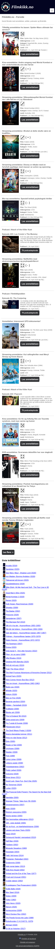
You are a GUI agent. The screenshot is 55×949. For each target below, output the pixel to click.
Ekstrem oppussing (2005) (16, 812)
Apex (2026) (10, 808)
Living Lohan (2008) (13, 759)
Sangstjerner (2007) (13, 618)
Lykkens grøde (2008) (14, 763)
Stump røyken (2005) (14, 816)
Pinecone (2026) (12, 615)
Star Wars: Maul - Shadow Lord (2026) (21, 573)
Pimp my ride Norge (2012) (16, 738)
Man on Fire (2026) (13, 698)
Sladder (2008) (12, 752)
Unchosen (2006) (12, 749)
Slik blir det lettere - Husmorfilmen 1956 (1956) (24, 629)
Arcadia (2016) (11, 566)
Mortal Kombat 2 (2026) (15, 597)
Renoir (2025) (11, 600)
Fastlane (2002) (12, 845)
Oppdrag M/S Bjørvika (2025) (17, 662)
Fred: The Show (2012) (15, 669)
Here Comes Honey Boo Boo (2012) (20, 680)
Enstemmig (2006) (13, 863)
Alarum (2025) (11, 907)
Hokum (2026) (11, 694)
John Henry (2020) (13, 903)
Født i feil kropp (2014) (15, 855)
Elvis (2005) (10, 741)
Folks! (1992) (11, 900)
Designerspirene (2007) (15, 805)
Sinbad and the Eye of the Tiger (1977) (21, 873)
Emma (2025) (11, 647)
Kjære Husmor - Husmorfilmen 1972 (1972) (23, 640)
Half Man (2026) (12, 841)
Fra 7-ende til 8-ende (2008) (17, 723)
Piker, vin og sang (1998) (15, 655)
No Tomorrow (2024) (14, 785)
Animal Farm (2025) (13, 676)
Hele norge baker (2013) (15, 866)
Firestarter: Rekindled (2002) (17, 859)
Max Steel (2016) (12, 892)
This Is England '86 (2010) (16, 716)
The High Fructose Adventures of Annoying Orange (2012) (29, 673)
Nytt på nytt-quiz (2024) (15, 665)
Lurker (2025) (11, 788)
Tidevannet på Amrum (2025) (17, 580)
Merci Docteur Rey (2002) (16, 914)
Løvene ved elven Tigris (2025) (18, 830)
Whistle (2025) (11, 691)
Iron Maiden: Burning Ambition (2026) (20, 576)
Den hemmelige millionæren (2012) (20, 819)
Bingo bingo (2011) (13, 777)
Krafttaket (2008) (12, 709)
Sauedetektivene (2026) (15, 584)
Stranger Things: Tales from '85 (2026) (21, 801)
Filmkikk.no (22, 934)
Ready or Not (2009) (14, 745)
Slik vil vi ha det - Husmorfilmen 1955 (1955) (23, 626)
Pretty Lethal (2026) (13, 770)
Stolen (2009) (11, 896)
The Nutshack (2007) (14, 644)
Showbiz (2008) (12, 608)
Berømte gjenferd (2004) (15, 702)
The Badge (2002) (13, 611)
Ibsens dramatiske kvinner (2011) (19, 734)
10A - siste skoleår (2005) (16, 823)
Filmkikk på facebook (28, 939)
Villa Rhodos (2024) (13, 658)
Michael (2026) (12, 925)
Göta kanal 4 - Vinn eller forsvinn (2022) (21, 651)
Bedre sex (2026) (12, 687)
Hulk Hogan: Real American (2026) (19, 604)
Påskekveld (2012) (13, 727)
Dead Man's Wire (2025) (15, 593)
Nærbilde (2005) (12, 798)
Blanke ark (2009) (13, 712)
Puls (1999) (10, 756)
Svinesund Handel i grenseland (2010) (21, 837)
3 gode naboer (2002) (14, 881)
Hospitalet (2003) (12, 852)
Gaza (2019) (11, 834)
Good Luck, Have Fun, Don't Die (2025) (21, 781)
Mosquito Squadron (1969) (16, 848)
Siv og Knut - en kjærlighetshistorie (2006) (22, 827)
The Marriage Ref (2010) (15, 622)
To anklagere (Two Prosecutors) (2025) (21, 885)
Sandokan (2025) (12, 569)
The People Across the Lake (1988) (20, 918)
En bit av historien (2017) (16, 929)
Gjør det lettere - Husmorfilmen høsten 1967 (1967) (26, 633)
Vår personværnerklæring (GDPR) (27, 946)
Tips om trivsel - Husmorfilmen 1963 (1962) (23, 683)
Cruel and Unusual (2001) (16, 877)
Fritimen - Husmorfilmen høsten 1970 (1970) (23, 636)
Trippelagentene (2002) (15, 767)
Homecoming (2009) (14, 911)
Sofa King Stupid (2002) (15, 870)
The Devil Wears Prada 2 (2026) (18, 730)
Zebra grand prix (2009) (15, 720)
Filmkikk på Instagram (27, 942)
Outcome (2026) (12, 774)
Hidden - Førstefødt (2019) (16, 705)
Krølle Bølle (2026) (13, 889)
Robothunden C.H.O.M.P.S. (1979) (19, 921)
